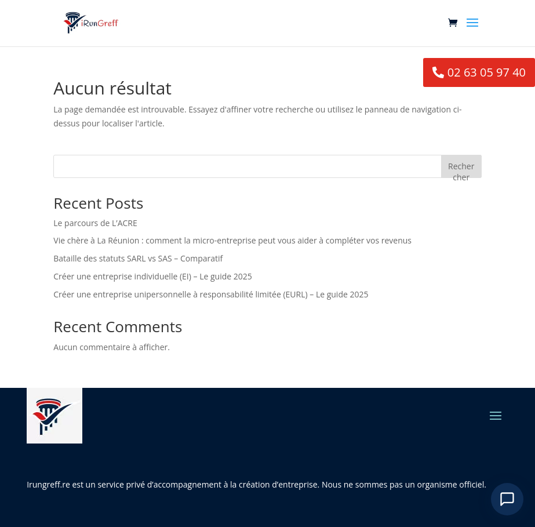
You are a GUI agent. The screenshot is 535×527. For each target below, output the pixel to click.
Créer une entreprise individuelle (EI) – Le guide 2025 (152, 276)
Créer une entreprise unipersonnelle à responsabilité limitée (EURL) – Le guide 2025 (210, 294)
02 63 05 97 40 (486, 72)
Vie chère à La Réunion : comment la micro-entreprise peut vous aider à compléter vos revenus (232, 240)
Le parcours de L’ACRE (95, 222)
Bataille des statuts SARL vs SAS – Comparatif (138, 258)
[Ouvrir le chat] (507, 499)
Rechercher (461, 169)
